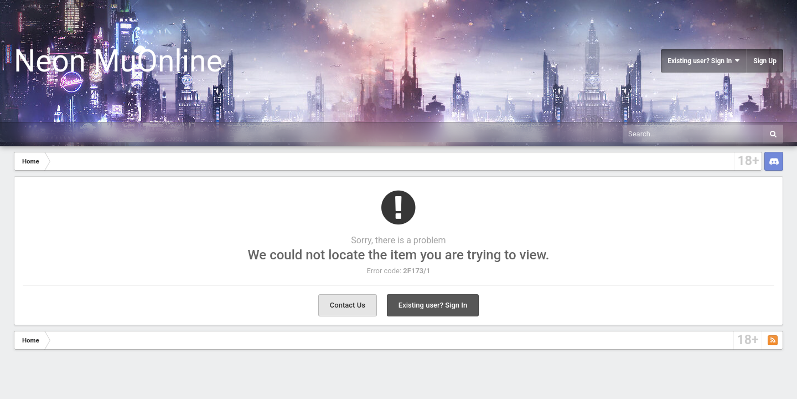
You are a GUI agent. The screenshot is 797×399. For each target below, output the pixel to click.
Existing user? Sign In (703, 61)
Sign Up (765, 61)
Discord (773, 161)
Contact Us (347, 305)
